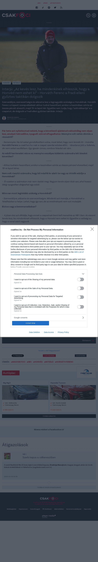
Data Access (49, 332)
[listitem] (49, 273)
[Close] (93, 229)
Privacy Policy (63, 332)
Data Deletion (34, 332)
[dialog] (49, 281)
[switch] (80, 279)
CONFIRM (30, 323)
